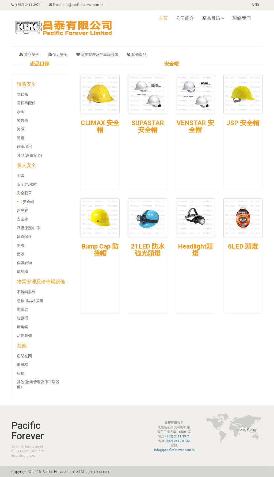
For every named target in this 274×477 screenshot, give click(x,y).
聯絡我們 (242, 18)
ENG (255, 4)
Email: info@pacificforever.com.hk (76, 5)
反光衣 (22, 210)
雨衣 (20, 245)
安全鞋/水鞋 (27, 184)
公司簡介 (185, 18)
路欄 (20, 129)
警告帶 (22, 120)
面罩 (20, 254)
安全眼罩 (24, 193)
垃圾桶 (22, 318)
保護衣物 (24, 263)
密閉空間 (24, 356)
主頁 (163, 18)
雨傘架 (22, 309)
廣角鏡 (22, 327)
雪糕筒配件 (26, 103)
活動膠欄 (24, 335)
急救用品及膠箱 (30, 300)
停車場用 (24, 146)
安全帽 (28, 202)
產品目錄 (213, 18)
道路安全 (29, 54)
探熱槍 (22, 271)
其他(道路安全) (29, 155)
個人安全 (57, 54)
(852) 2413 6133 (177, 441)
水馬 (20, 112)
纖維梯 (22, 364)
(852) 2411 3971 (177, 436)
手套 (20, 175)
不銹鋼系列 (26, 292)
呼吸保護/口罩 (29, 228)
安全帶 (22, 219)
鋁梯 (20, 373)
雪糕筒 (22, 94)
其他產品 (136, 54)
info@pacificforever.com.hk (174, 450)
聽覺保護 (24, 236)
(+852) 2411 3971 (26, 5)
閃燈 (20, 138)
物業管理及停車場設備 (97, 54)
